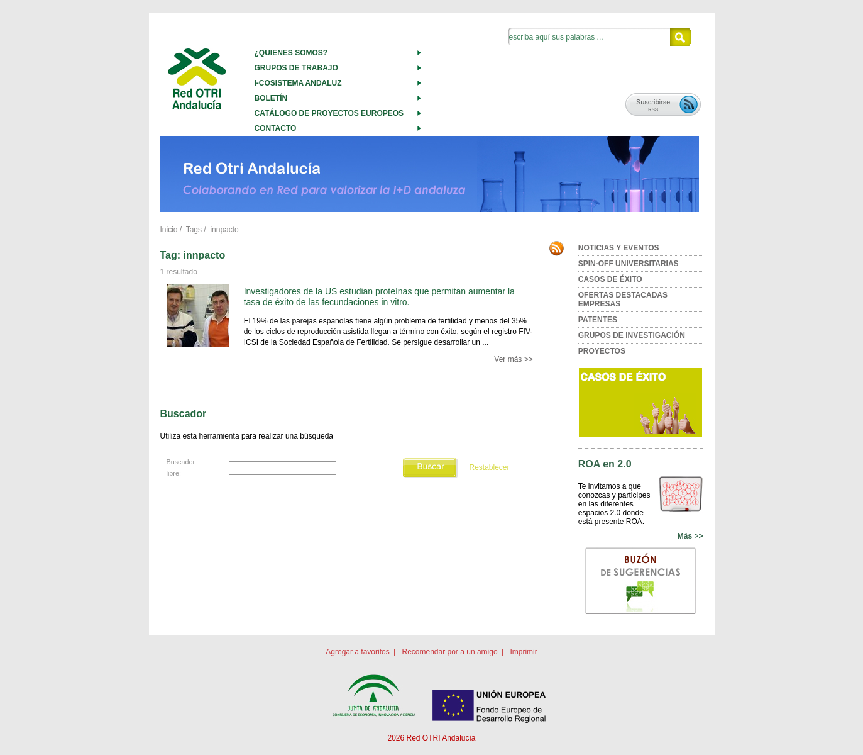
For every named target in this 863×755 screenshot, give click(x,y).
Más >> (690, 536)
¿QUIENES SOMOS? (291, 52)
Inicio (169, 229)
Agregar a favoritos (357, 651)
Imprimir (523, 651)
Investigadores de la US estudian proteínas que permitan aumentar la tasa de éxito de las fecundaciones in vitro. (379, 296)
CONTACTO (276, 128)
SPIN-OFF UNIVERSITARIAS (628, 263)
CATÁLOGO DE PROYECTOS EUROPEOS (329, 113)
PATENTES (597, 319)
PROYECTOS (601, 351)
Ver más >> (513, 359)
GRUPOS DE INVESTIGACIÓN (631, 335)
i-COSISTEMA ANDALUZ (298, 83)
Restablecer (489, 467)
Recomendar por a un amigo (449, 651)
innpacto (224, 229)
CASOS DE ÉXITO (610, 279)
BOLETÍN (271, 98)
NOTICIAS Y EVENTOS (618, 247)
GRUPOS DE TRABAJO (296, 68)
